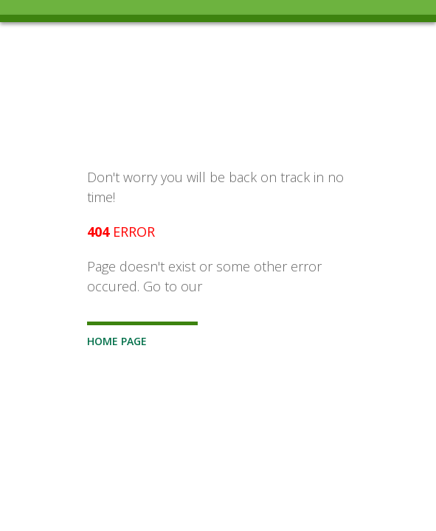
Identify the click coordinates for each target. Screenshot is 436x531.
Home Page (117, 341)
